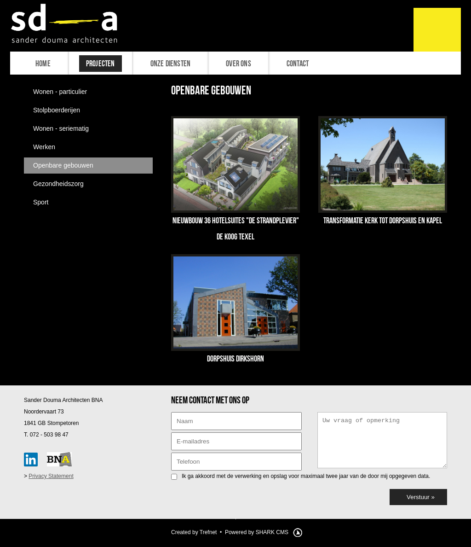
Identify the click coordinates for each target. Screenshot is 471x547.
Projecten (100, 63)
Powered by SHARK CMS (256, 532)
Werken (44, 147)
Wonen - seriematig (61, 128)
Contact (298, 63)
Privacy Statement (51, 476)
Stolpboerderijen (56, 110)
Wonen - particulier (60, 91)
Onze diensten (170, 63)
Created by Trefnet (194, 532)
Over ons (238, 63)
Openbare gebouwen (63, 165)
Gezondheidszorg (58, 183)
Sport (40, 202)
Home (43, 63)
